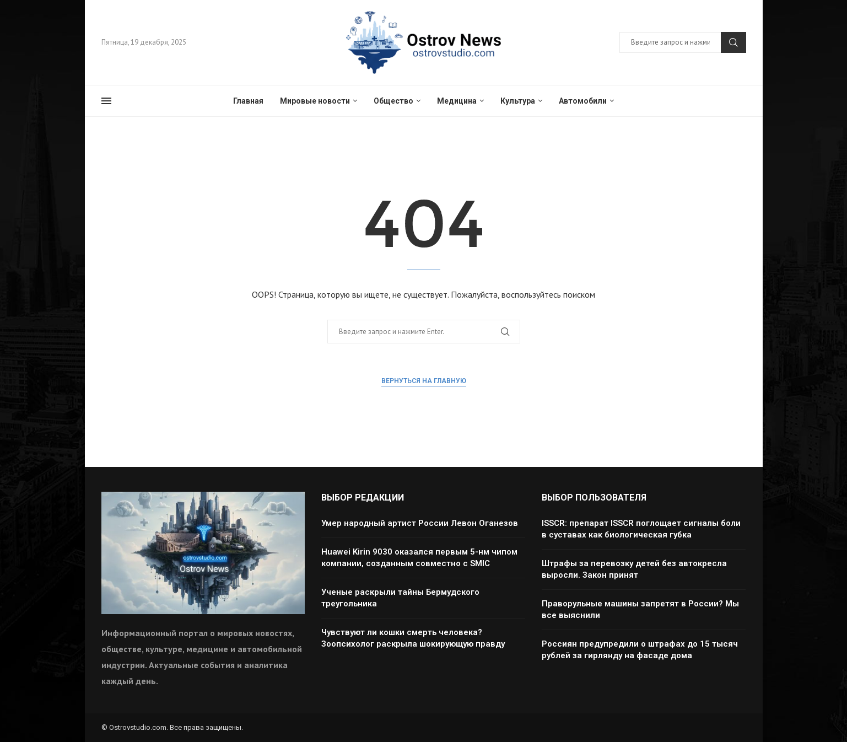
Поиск (733, 42)
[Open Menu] (106, 101)
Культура (517, 100)
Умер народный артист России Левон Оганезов (419, 523)
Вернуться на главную (423, 381)
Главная (248, 100)
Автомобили (583, 100)
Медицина (457, 100)
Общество (393, 100)
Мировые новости (315, 100)
